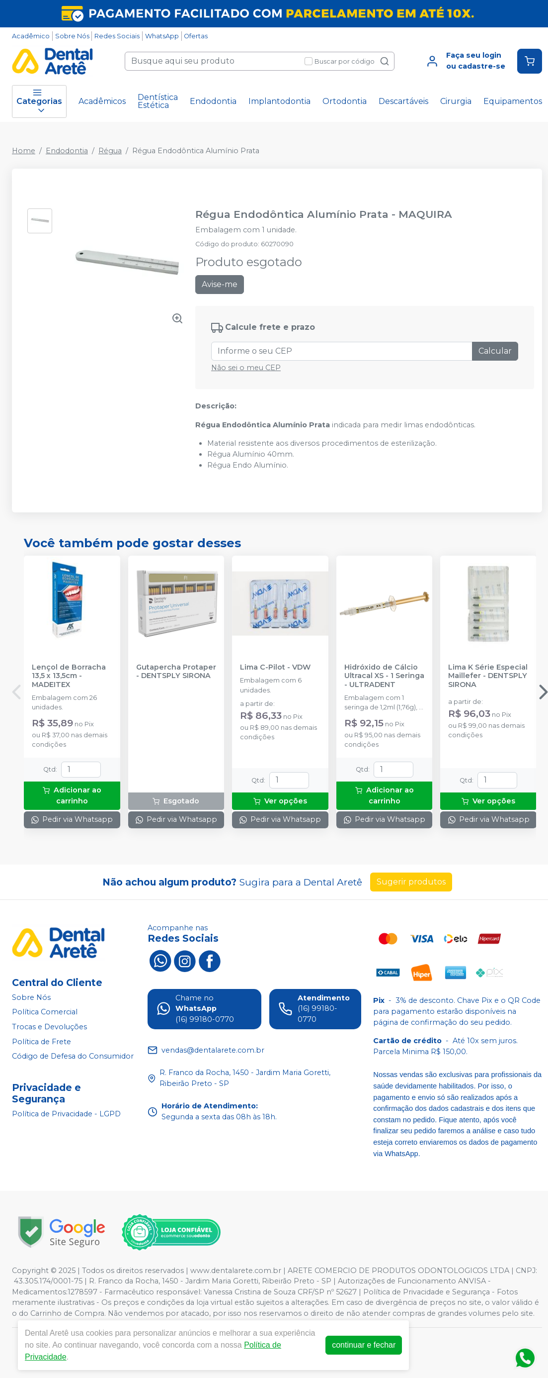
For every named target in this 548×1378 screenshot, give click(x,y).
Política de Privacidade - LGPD (66, 1113)
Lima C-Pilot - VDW (275, 667)
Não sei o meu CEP (246, 367)
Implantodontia (279, 101)
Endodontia (213, 101)
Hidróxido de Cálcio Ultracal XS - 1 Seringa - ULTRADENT (384, 676)
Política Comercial (45, 1012)
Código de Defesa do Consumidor (73, 1056)
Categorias (39, 101)
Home (23, 150)
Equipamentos (512, 101)
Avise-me (219, 284)
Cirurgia (455, 101)
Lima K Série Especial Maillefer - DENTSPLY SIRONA (488, 676)
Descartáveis (403, 101)
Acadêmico (31, 36)
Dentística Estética (158, 101)
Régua (110, 150)
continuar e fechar (363, 1345)
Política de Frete (41, 1041)
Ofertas (196, 36)
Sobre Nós (72, 36)
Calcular (495, 351)
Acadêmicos (102, 101)
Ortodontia (344, 101)
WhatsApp (162, 36)
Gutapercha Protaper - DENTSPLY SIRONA (176, 671)
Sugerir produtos (411, 881)
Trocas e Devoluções (49, 1026)
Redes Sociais (117, 36)
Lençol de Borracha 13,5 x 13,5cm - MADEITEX (69, 676)
